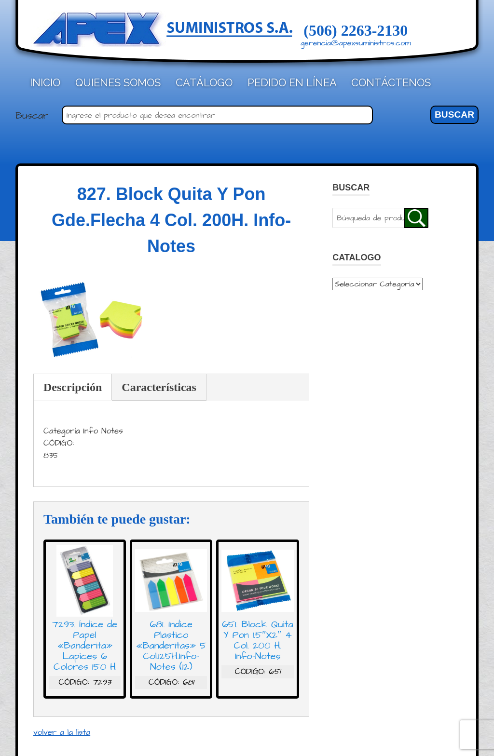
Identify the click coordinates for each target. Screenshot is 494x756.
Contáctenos (391, 82)
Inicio (45, 82)
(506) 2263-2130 (355, 30)
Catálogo (204, 82)
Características (159, 387)
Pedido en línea (292, 82)
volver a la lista (61, 732)
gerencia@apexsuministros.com (356, 43)
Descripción (72, 387)
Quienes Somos (118, 82)
